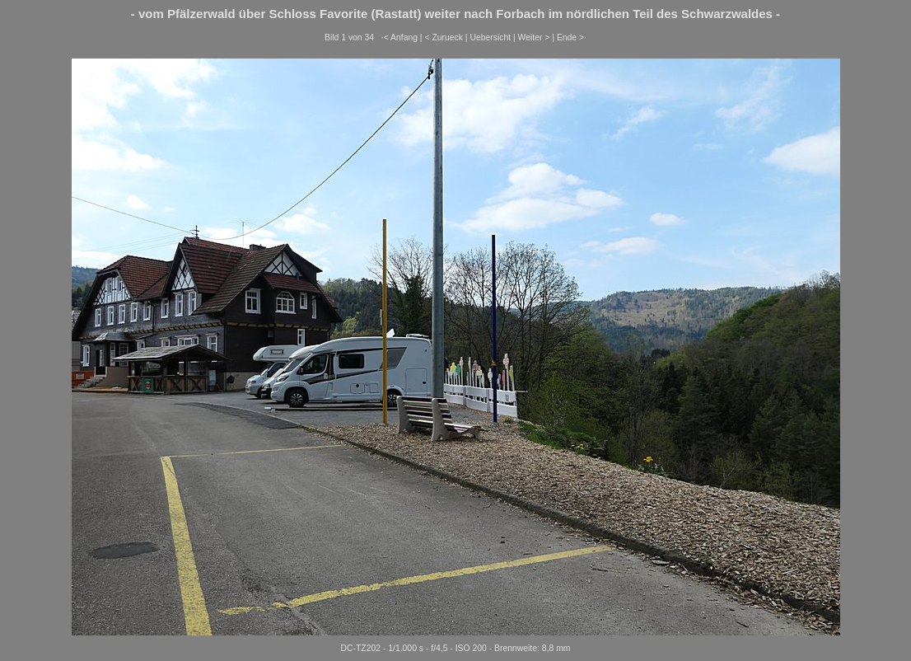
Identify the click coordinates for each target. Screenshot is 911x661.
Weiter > (534, 37)
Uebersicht (490, 37)
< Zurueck (443, 37)
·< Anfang (399, 37)
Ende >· (571, 37)
